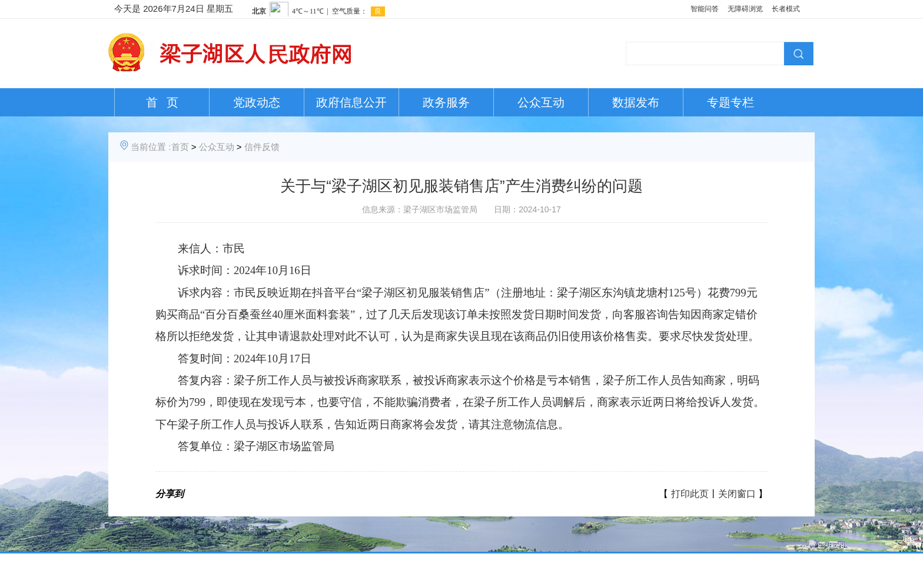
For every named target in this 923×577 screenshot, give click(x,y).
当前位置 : (151, 147)
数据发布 (635, 102)
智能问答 (704, 9)
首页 (180, 147)
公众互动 (541, 102)
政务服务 (446, 102)
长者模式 (786, 9)
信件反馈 (262, 147)
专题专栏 (730, 102)
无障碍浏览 (745, 9)
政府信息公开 (351, 102)
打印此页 (690, 494)
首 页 (162, 102)
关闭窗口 (737, 494)
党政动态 (256, 102)
